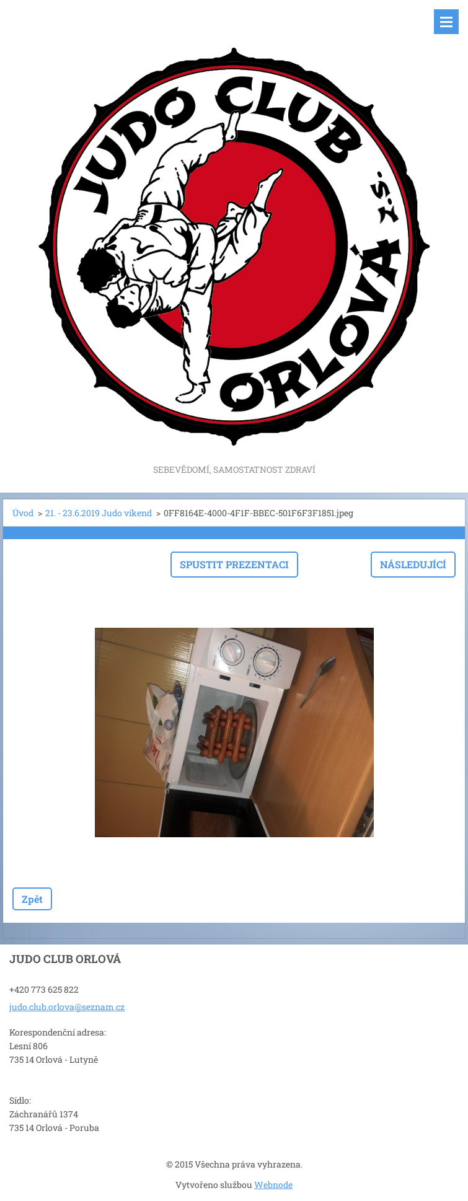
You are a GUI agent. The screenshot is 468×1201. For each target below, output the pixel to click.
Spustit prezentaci (234, 564)
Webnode (273, 1184)
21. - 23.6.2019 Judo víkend (98, 513)
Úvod (22, 513)
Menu (446, 21)
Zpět (32, 898)
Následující (413, 564)
